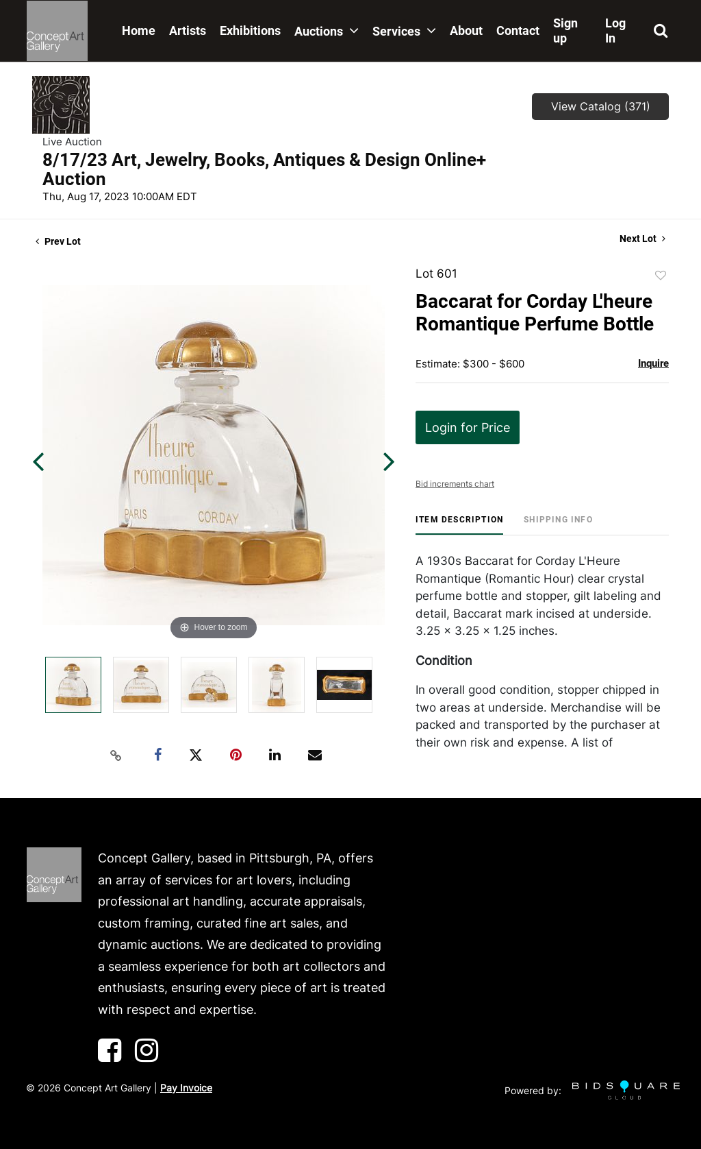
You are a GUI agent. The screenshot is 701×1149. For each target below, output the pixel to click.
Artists (187, 30)
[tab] (459, 525)
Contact (517, 30)
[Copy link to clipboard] (116, 755)
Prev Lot (58, 241)
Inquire (653, 363)
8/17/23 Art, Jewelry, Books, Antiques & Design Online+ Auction (264, 169)
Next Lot (642, 238)
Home (138, 30)
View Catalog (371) (600, 106)
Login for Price (467, 427)
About (466, 30)
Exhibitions (250, 30)
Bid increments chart (455, 484)
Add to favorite (660, 275)
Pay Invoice (186, 1087)
